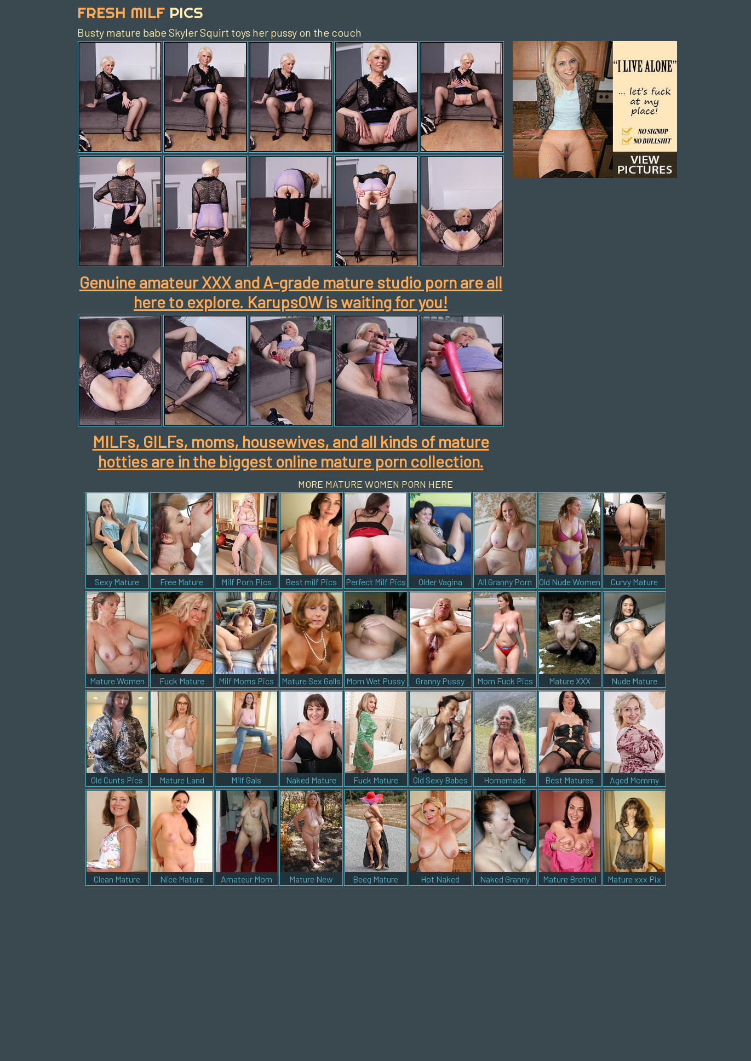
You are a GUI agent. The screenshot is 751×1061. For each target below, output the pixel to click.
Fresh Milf (140, 12)
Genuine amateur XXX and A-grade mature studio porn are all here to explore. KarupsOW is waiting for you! (290, 292)
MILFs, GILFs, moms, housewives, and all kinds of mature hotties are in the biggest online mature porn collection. (291, 451)
